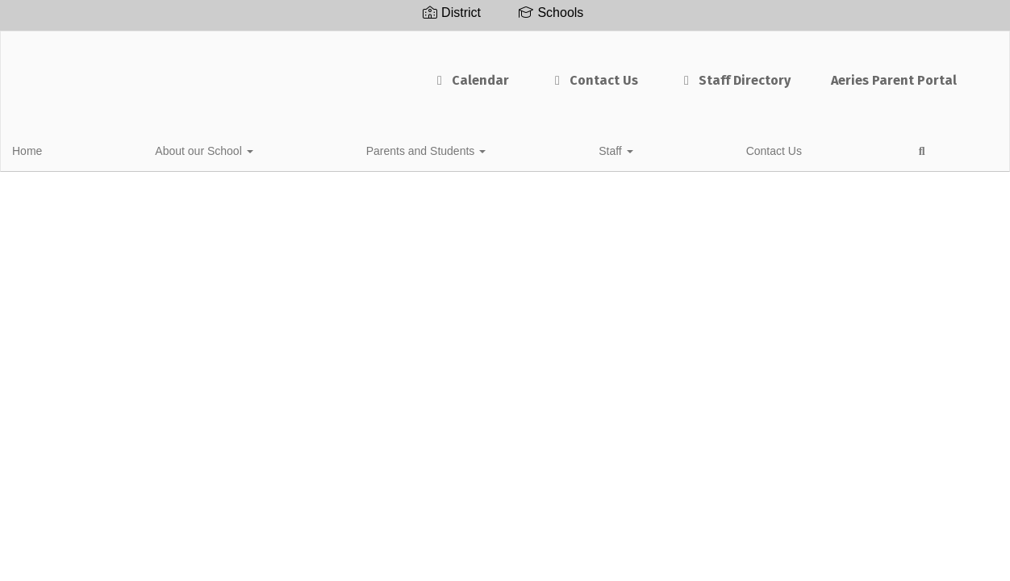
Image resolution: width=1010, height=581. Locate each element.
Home (52, 148)
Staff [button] (374, 148)
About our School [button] (140, 148)
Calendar (420, 72)
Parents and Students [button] (274, 148)
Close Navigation (577, 154)
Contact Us (543, 72)
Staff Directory (684, 72)
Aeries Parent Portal (844, 72)
